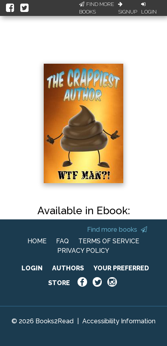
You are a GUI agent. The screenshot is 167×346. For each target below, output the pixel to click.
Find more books (117, 229)
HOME (37, 241)
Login (149, 8)
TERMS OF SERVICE (108, 241)
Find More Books (96, 8)
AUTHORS (68, 268)
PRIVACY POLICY (83, 250)
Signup (127, 8)
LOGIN (32, 268)
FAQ (62, 241)
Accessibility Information (118, 321)
